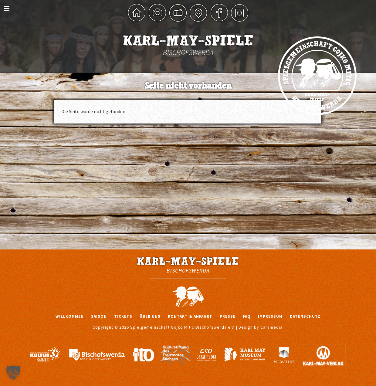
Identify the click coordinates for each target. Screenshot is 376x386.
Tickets (123, 316)
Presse (227, 316)
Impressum (270, 316)
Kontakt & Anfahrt (190, 316)
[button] (13, 372)
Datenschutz (305, 316)
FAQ (247, 316)
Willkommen (70, 316)
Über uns (150, 316)
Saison (99, 316)
